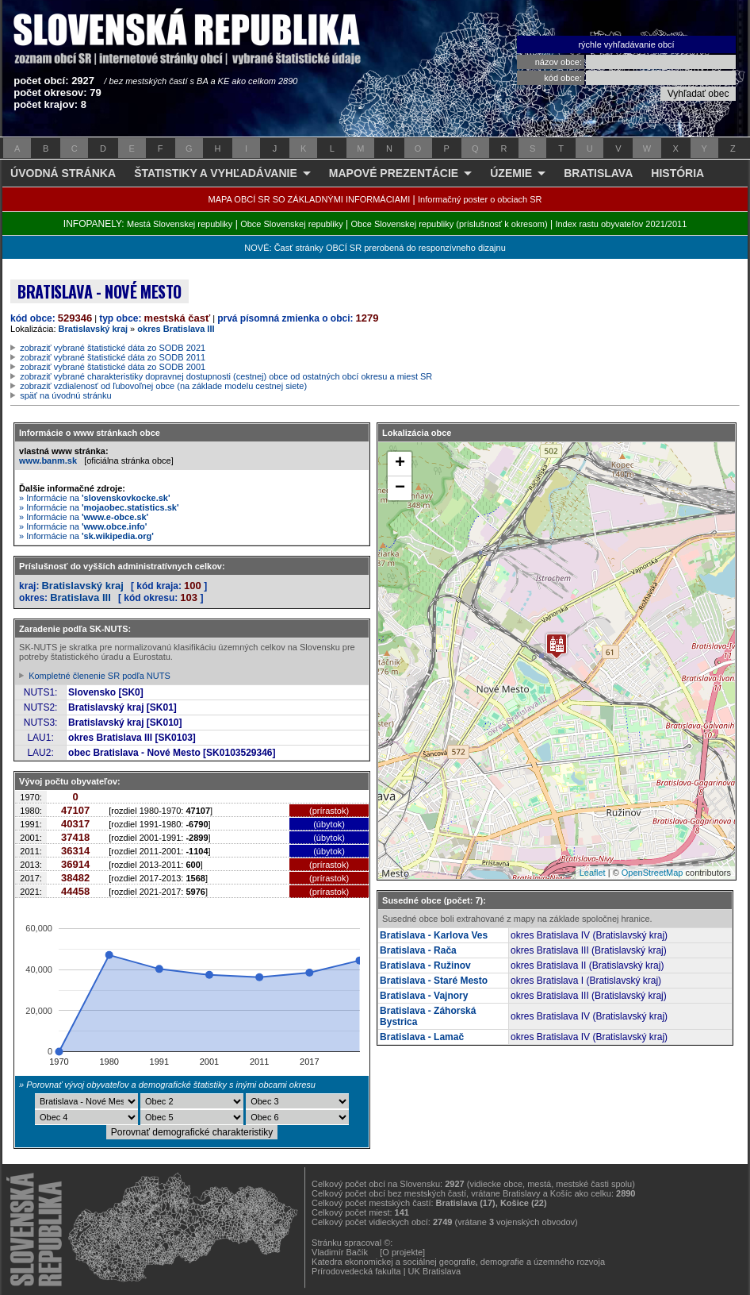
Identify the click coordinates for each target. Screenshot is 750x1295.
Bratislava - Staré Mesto (434, 980)
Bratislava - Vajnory (424, 995)
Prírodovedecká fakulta (356, 1271)
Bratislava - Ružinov (425, 965)
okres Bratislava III (175, 328)
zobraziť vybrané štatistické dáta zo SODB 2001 (112, 367)
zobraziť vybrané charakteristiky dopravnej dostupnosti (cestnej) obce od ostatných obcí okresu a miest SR (226, 376)
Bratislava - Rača (418, 950)
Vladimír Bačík (340, 1252)
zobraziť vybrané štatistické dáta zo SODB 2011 (112, 357)
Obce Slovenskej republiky (291, 224)
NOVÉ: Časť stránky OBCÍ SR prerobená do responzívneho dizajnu (374, 247)
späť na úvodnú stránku (65, 395)
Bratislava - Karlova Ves (434, 935)
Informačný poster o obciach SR (480, 199)
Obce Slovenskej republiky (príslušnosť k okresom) (449, 224)
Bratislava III (80, 597)
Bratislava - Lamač (422, 1037)
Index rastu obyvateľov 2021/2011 (621, 224)
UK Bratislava (434, 1271)
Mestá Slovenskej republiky (179, 224)
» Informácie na (94, 498)
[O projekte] (402, 1252)
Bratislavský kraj (93, 328)
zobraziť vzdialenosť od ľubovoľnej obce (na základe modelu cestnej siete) (163, 386)
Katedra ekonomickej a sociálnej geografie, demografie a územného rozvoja (458, 1261)
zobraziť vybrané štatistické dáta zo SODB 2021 (112, 348)
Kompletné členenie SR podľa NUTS (99, 675)
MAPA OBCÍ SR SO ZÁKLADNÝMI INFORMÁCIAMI (310, 199)
